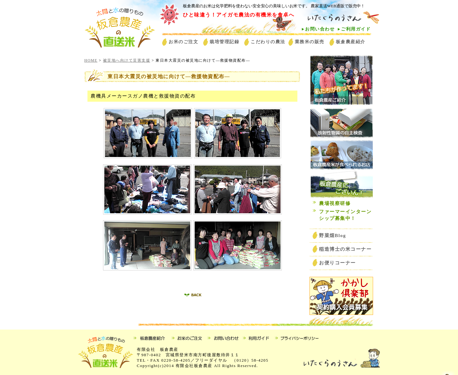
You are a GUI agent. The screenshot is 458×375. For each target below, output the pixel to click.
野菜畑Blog (335, 235)
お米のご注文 (183, 41)
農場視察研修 (334, 203)
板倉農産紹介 (350, 41)
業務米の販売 (309, 41)
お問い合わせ (320, 29)
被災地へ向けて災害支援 (126, 60)
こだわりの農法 (268, 41)
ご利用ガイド (356, 29)
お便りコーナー (337, 262)
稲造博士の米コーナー (345, 249)
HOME (90, 60)
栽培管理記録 (224, 41)
